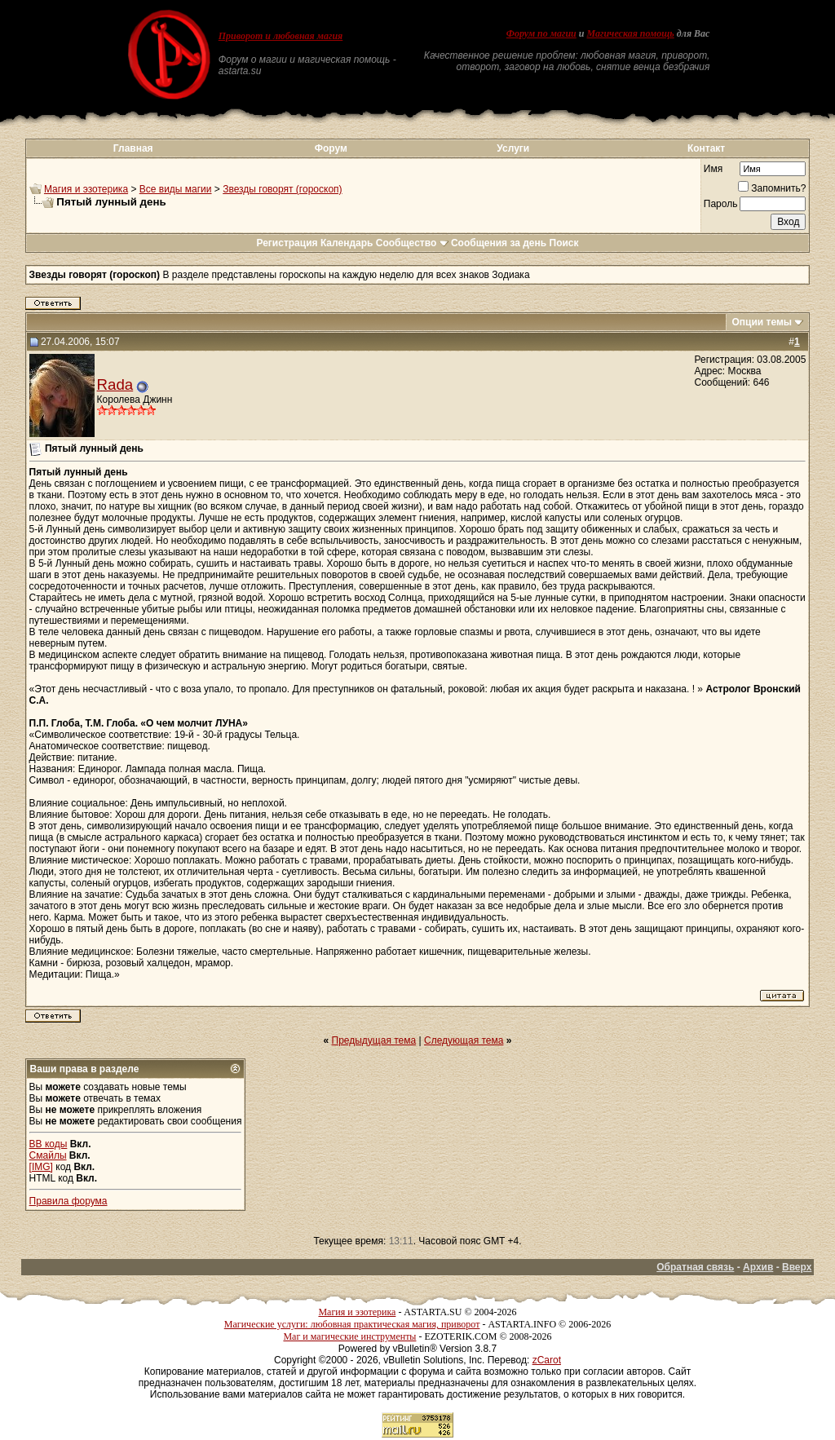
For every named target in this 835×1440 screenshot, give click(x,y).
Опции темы (761, 322)
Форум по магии (541, 33)
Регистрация (286, 243)
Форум (331, 148)
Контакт (706, 148)
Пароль (721, 204)
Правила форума (68, 1201)
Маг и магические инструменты (349, 1336)
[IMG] (41, 1167)
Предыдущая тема (374, 1040)
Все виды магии (175, 189)
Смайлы (48, 1155)
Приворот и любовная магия (281, 36)
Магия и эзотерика (86, 189)
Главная (133, 148)
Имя (713, 168)
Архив (758, 1267)
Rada (115, 384)
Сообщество (412, 243)
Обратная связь (695, 1267)
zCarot (546, 1360)
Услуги (513, 148)
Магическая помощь (630, 33)
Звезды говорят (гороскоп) (282, 189)
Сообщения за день (498, 243)
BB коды (48, 1144)
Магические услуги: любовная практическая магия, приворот (352, 1324)
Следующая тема (463, 1040)
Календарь (346, 243)
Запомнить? (772, 188)
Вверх (796, 1267)
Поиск (564, 243)
